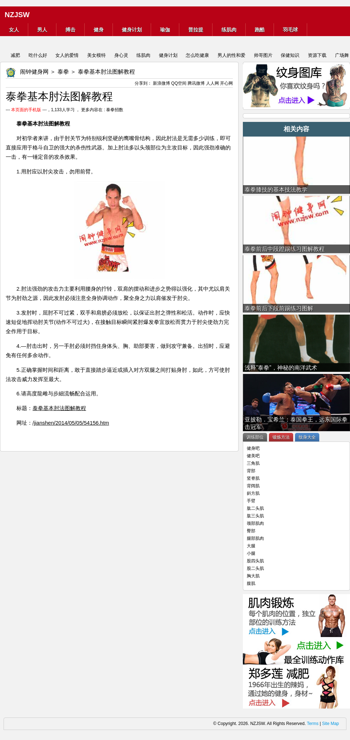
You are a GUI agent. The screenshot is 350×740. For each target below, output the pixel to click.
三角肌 (253, 463)
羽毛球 (290, 30)
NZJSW (17, 15)
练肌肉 (228, 30)
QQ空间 (178, 83)
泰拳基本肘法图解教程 (59, 408)
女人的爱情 (67, 55)
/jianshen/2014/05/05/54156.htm (70, 423)
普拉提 (195, 30)
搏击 (70, 30)
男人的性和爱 (231, 55)
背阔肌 (253, 485)
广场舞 (342, 55)
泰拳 (63, 72)
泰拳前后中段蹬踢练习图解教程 (285, 249)
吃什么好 (38, 55)
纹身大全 (307, 437)
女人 (14, 30)
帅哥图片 (263, 55)
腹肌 (251, 583)
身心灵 (121, 55)
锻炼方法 (281, 437)
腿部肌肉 (255, 538)
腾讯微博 (196, 83)
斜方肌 (253, 493)
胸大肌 (253, 575)
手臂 (251, 500)
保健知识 (290, 55)
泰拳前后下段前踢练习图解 (279, 308)
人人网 (212, 83)
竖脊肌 (253, 478)
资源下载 (317, 55)
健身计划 (132, 30)
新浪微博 (161, 83)
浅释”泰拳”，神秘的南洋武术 (281, 368)
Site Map (330, 723)
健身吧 (253, 448)
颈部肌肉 (255, 523)
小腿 (251, 553)
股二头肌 (255, 568)
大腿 (251, 545)
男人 (42, 30)
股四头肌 (255, 560)
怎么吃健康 (197, 55)
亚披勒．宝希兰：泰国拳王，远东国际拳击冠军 (296, 423)
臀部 (251, 530)
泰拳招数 (114, 109)
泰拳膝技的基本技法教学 (276, 190)
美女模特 (96, 55)
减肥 (15, 55)
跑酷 (260, 30)
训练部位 (255, 437)
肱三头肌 (255, 515)
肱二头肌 (255, 508)
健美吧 (253, 455)
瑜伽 (165, 30)
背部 (251, 470)
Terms (313, 723)
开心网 (226, 83)
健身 (99, 30)
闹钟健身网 (34, 72)
